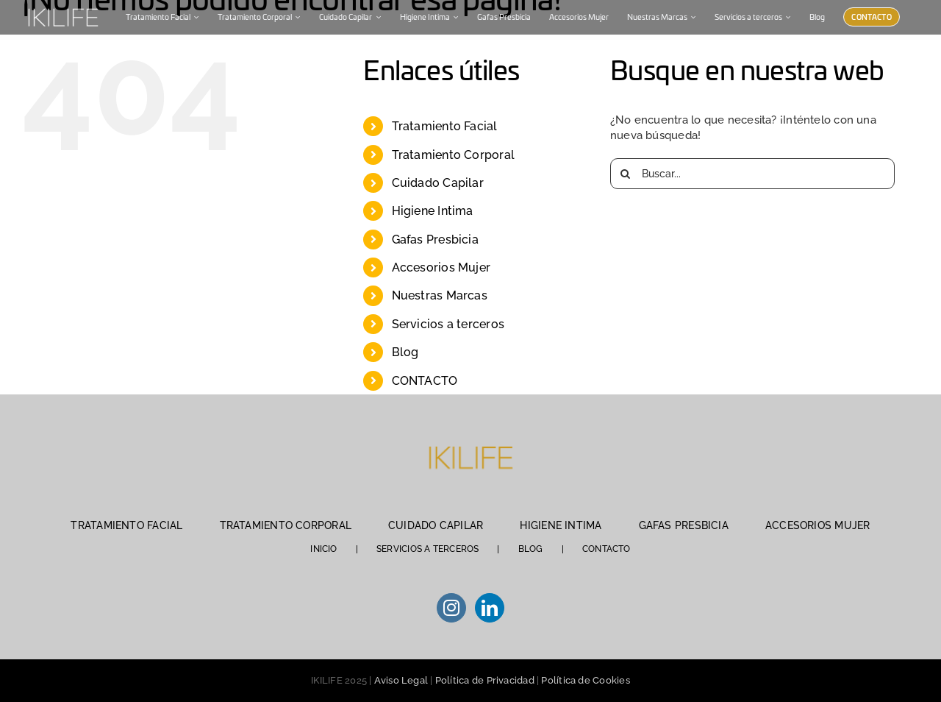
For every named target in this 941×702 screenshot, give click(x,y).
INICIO (323, 549)
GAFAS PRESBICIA (684, 525)
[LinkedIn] (489, 608)
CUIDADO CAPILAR (435, 525)
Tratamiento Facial (445, 126)
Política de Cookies (585, 680)
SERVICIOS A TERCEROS (427, 549)
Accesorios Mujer (441, 267)
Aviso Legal (401, 680)
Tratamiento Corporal (453, 155)
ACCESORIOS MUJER (817, 525)
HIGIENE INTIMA (560, 525)
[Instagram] (451, 608)
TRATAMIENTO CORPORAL (286, 525)
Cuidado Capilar (438, 183)
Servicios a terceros (448, 324)
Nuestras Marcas (439, 295)
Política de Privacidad (484, 680)
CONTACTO (425, 381)
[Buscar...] (752, 173)
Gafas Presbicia (435, 240)
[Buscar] (625, 173)
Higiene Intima (432, 211)
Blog (405, 352)
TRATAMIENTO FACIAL (126, 525)
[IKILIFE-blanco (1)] (62, 6)
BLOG (530, 549)
